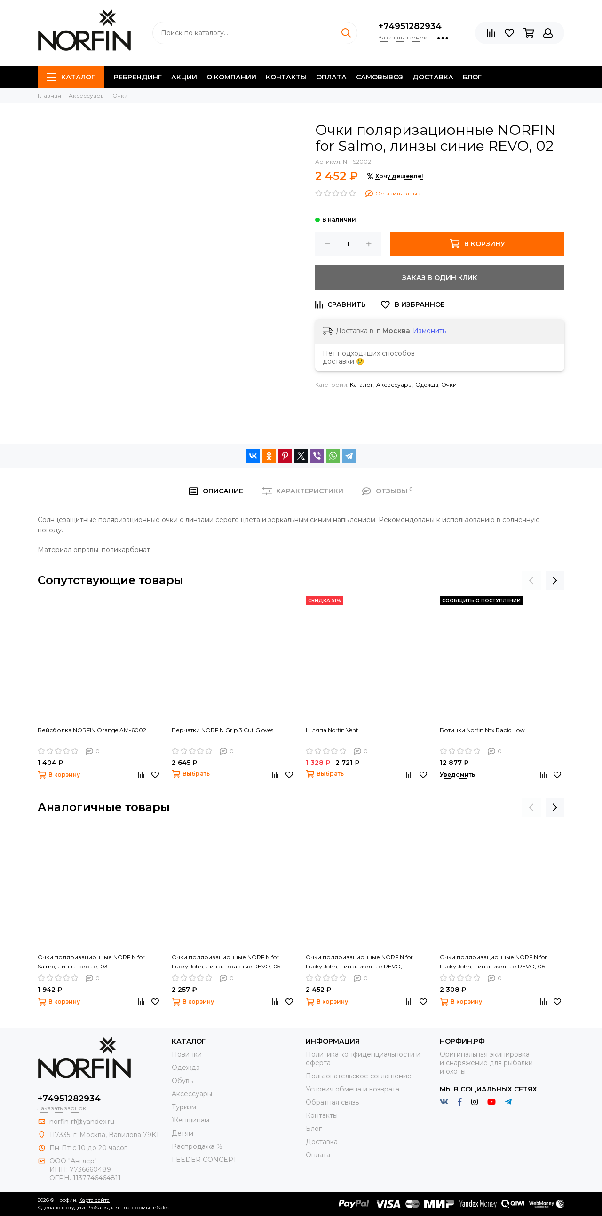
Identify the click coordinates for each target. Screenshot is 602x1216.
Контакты (286, 77)
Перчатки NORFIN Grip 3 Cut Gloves (222, 729)
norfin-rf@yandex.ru (81, 1121)
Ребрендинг (138, 77)
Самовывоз (379, 77)
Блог (472, 77)
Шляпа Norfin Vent (332, 729)
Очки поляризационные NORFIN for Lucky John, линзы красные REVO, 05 (226, 961)
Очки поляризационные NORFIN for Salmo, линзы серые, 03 (91, 961)
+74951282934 (410, 26)
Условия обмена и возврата (352, 1089)
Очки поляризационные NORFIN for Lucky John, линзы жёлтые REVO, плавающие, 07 (359, 962)
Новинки (187, 1054)
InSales (160, 1207)
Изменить (429, 331)
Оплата (331, 77)
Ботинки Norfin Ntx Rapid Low (482, 729)
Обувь (182, 1080)
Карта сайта (94, 1200)
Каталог (71, 77)
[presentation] (531, 580)
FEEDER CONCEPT (204, 1159)
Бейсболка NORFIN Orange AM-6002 (92, 729)
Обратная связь (332, 1102)
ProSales (97, 1207)
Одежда (426, 384)
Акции (184, 77)
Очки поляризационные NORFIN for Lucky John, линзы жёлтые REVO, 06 (493, 961)
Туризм (184, 1107)
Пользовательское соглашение (359, 1076)
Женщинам (190, 1120)
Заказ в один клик (439, 277)
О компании (231, 77)
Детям (182, 1133)
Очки (449, 384)
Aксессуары (394, 384)
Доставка (432, 77)
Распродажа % (197, 1146)
